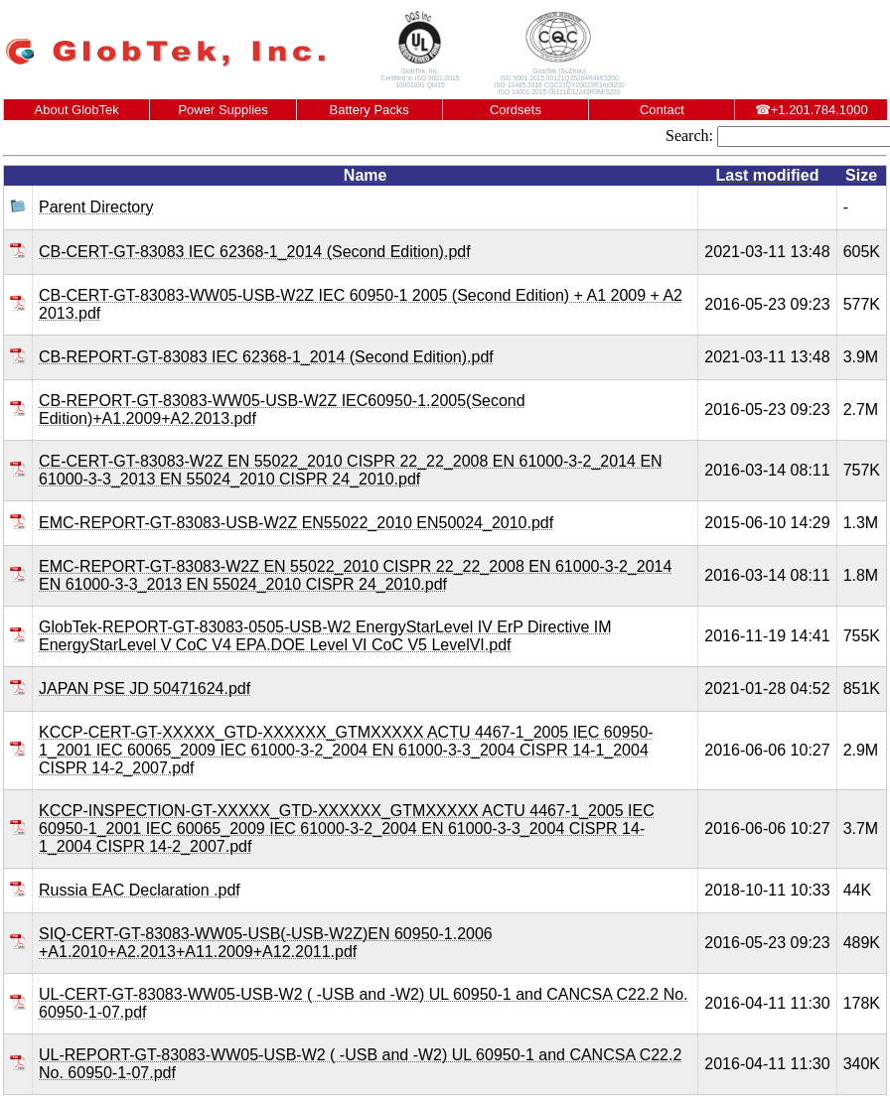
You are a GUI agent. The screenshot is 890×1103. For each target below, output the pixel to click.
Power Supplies (222, 109)
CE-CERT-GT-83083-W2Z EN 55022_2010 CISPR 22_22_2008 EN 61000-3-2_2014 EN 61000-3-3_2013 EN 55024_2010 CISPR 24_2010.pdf (351, 470)
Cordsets (515, 109)
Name (365, 175)
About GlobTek (77, 109)
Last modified (766, 175)
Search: (689, 135)
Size (861, 175)
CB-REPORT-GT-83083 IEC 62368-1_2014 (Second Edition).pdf (266, 356)
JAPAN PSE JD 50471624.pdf (144, 688)
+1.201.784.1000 (811, 109)
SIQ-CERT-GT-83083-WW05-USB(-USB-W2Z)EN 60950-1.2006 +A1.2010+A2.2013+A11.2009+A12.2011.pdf (266, 942)
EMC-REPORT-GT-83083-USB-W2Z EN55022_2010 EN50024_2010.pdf (296, 522)
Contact (662, 109)
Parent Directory (96, 207)
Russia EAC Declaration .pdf (139, 890)
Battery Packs (369, 109)
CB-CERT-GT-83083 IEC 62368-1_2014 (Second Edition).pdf (255, 251)
